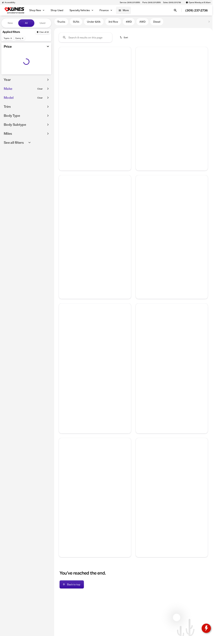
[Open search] (175, 10)
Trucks (61, 23)
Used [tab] (42, 23)
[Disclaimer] (64, 520)
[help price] (64, 132)
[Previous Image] (63, 75)
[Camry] (19, 38)
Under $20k (94, 23)
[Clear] (40, 88)
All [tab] (26, 23)
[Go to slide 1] (85, 99)
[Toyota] (7, 38)
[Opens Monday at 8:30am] (198, 2)
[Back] (42, 32)
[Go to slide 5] (104, 99)
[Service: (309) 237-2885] (130, 2)
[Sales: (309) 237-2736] (172, 2)
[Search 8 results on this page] (85, 39)
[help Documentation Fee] (140, 390)
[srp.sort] (124, 38)
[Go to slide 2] (90, 99)
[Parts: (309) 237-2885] (151, 2)
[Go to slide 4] (99, 99)
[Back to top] (72, 586)
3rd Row (113, 23)
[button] (64, 75)
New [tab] (10, 23)
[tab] (78, 123)
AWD (142, 23)
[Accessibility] (8, 2)
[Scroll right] (127, 112)
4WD (129, 23)
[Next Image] (126, 75)
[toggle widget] (206, 628)
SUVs (76, 23)
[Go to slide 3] (94, 99)
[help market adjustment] (140, 387)
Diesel (156, 23)
